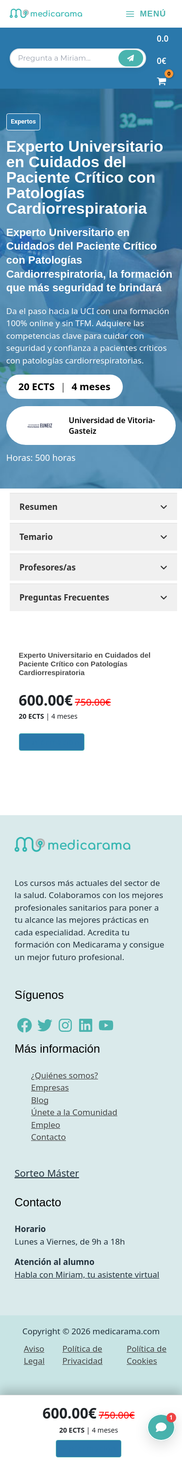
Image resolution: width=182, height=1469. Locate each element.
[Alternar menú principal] (145, 14)
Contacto (48, 1136)
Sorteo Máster (47, 1173)
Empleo (45, 1124)
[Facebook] (24, 1025)
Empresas (50, 1087)
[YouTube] (106, 1025)
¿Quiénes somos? (64, 1075)
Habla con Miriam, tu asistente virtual (87, 1274)
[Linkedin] (86, 1025)
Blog (40, 1100)
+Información (51, 741)
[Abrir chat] (161, 1427)
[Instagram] (65, 1025)
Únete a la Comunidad (74, 1112)
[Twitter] (45, 1025)
